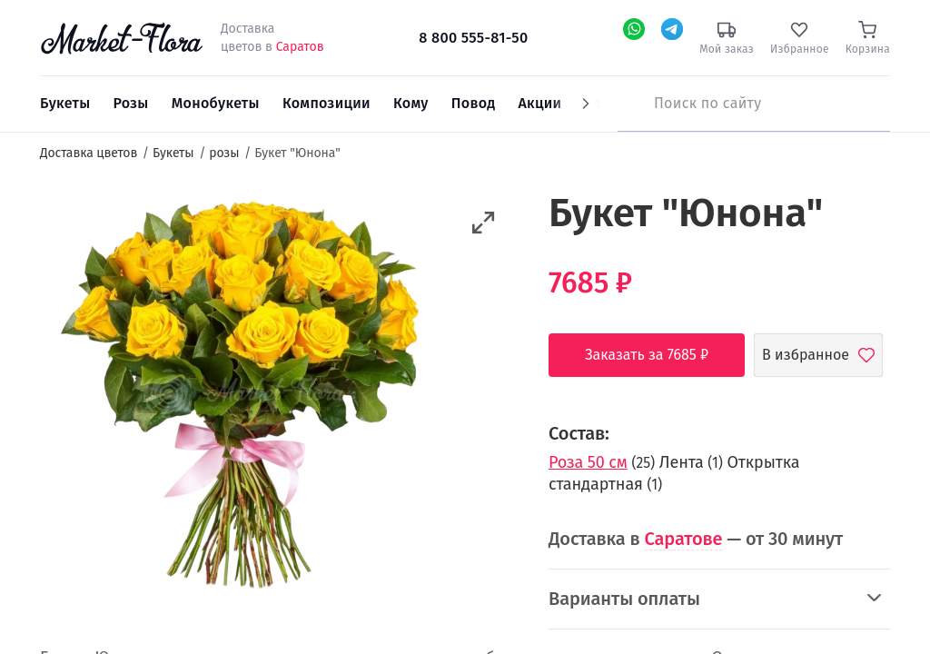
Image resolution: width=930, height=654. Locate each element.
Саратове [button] (684, 539)
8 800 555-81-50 (473, 37)
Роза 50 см (588, 462)
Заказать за (660, 355)
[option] (245, 397)
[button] (483, 223)
